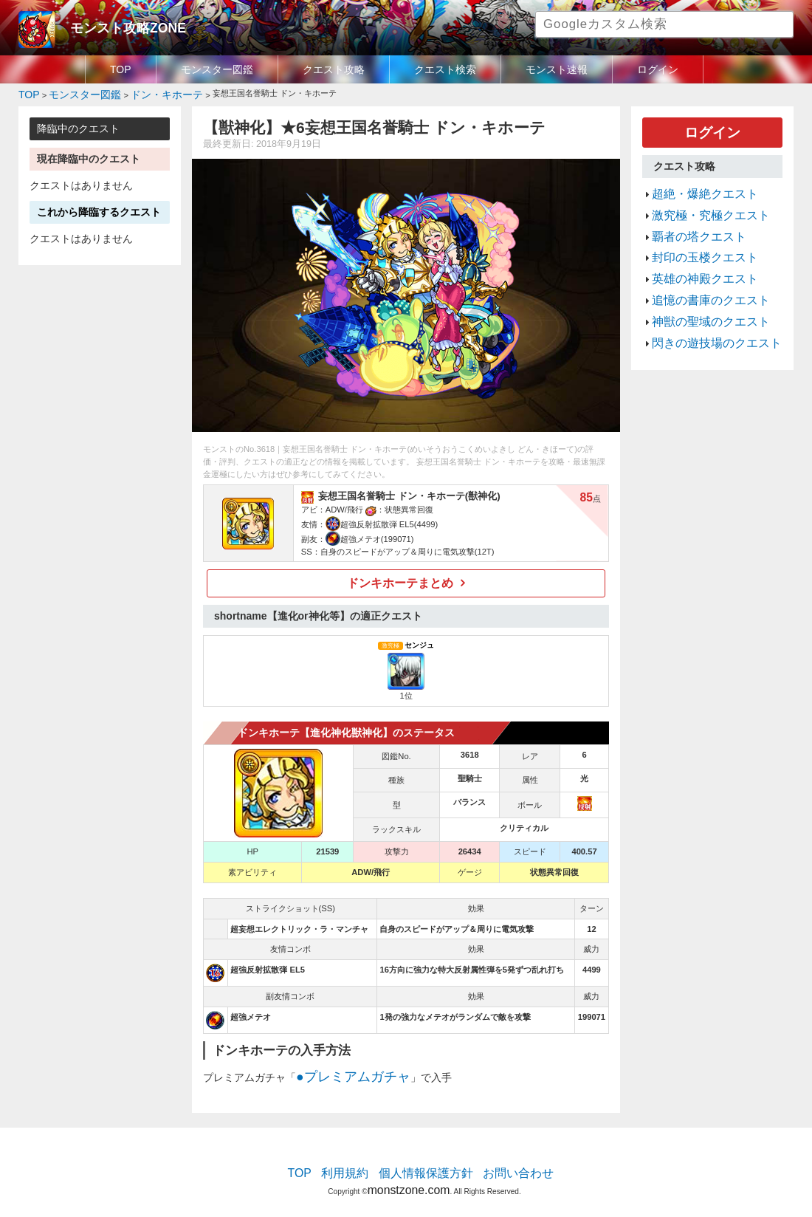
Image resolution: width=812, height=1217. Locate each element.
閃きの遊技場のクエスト (704, 308)
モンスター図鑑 (217, 69)
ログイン (657, 69)
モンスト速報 (557, 69)
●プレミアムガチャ (340, 1069)
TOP (120, 69)
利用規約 (358, 1161)
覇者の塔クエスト (690, 220)
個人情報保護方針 (426, 1161)
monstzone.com (408, 1174)
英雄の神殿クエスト (695, 255)
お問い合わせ (502, 1161)
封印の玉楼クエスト (695, 238)
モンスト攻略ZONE (115, 26)
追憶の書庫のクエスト (700, 272)
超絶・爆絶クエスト (695, 184)
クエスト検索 (445, 69)
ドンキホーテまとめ (400, 579)
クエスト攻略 (334, 69)
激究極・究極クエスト (700, 202)
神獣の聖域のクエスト (700, 290)
